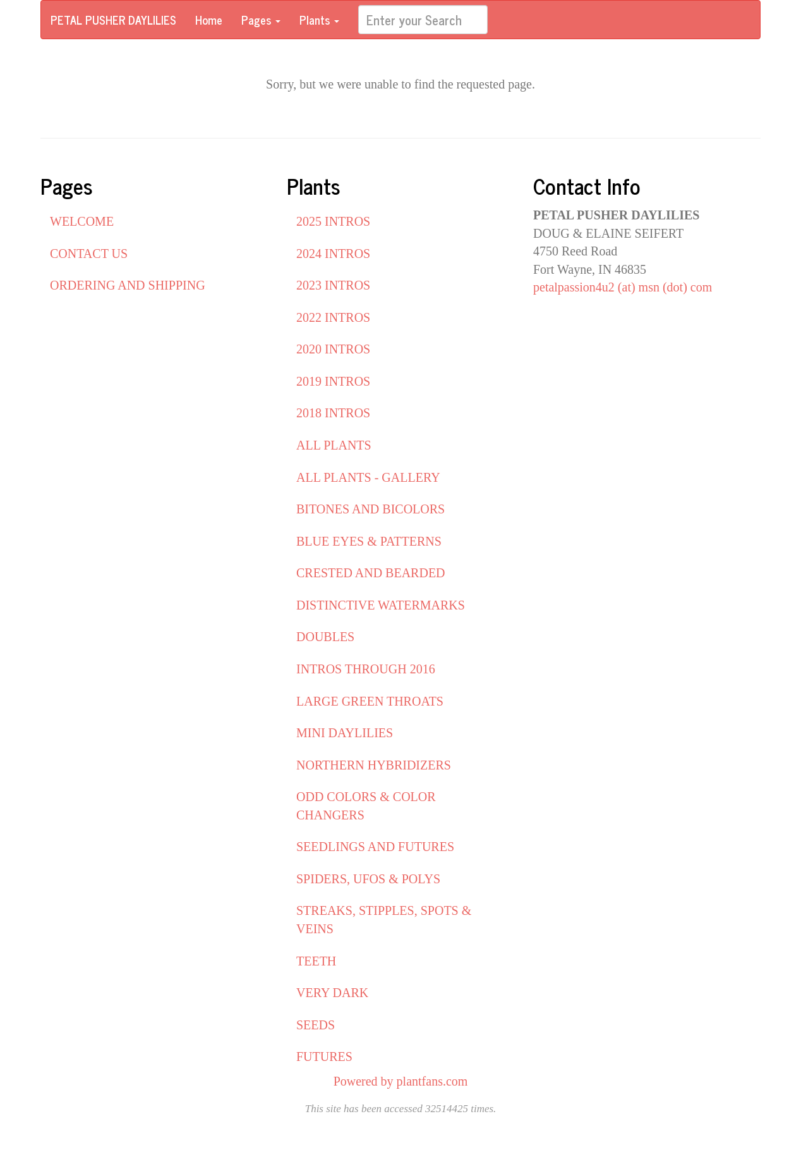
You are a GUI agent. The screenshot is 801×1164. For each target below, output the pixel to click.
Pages (260, 19)
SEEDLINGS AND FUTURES (375, 847)
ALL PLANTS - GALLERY (368, 477)
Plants (319, 19)
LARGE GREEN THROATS (369, 701)
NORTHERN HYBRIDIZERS (373, 765)
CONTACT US (89, 253)
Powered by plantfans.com (401, 1081)
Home (208, 19)
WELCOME (82, 221)
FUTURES (324, 1056)
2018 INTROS (333, 413)
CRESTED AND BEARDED (370, 573)
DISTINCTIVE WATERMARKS (380, 605)
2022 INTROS (333, 317)
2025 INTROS (333, 221)
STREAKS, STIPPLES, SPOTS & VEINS (383, 920)
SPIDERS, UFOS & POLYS (368, 879)
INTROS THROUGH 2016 (365, 669)
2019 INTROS (333, 381)
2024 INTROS (333, 253)
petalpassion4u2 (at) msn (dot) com (622, 287)
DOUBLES (325, 637)
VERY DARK (332, 993)
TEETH (316, 961)
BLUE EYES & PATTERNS (369, 541)
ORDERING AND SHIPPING (127, 285)
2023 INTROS (333, 285)
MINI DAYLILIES (344, 733)
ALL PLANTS (333, 445)
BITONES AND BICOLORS (370, 509)
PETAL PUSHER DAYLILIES (113, 19)
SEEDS (315, 1025)
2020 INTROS (333, 349)
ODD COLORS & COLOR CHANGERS (366, 806)
